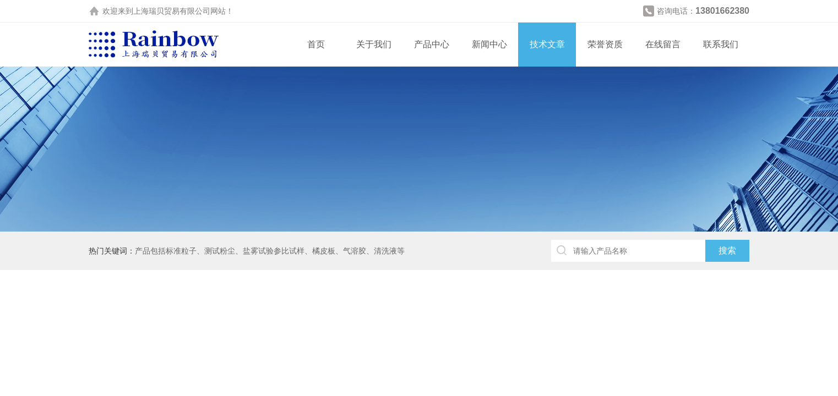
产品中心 (431, 44)
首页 (316, 44)
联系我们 (720, 44)
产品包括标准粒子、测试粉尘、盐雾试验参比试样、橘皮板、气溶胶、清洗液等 (270, 250)
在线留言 (663, 44)
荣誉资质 (605, 44)
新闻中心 (489, 44)
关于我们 (373, 44)
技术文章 (547, 44)
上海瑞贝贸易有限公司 (171, 11)
